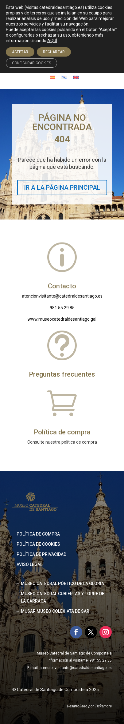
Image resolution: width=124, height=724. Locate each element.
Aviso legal (29, 564)
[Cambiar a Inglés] (76, 77)
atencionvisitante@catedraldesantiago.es (62, 296)
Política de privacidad (41, 554)
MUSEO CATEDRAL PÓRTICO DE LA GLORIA (62, 583)
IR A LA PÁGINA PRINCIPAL (62, 187)
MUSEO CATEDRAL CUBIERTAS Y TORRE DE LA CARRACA (62, 597)
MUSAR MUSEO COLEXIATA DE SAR (55, 611)
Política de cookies (38, 544)
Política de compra (38, 534)
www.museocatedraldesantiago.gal (62, 319)
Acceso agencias (65, 58)
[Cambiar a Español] (52, 77)
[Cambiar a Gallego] (64, 77)
